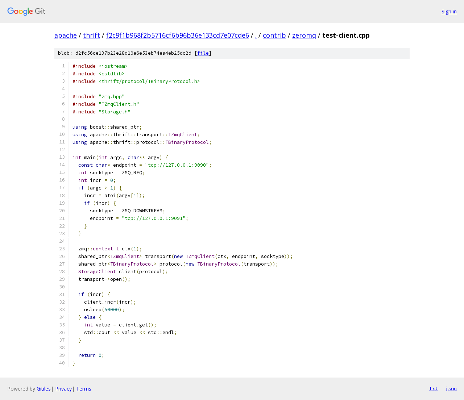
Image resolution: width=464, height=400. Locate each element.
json (451, 388)
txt (433, 388)
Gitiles (44, 388)
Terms (83, 388)
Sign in (449, 11)
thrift (91, 35)
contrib (274, 35)
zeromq (304, 35)
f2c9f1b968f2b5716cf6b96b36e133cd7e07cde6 (177, 35)
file (203, 53)
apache (65, 35)
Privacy (63, 388)
